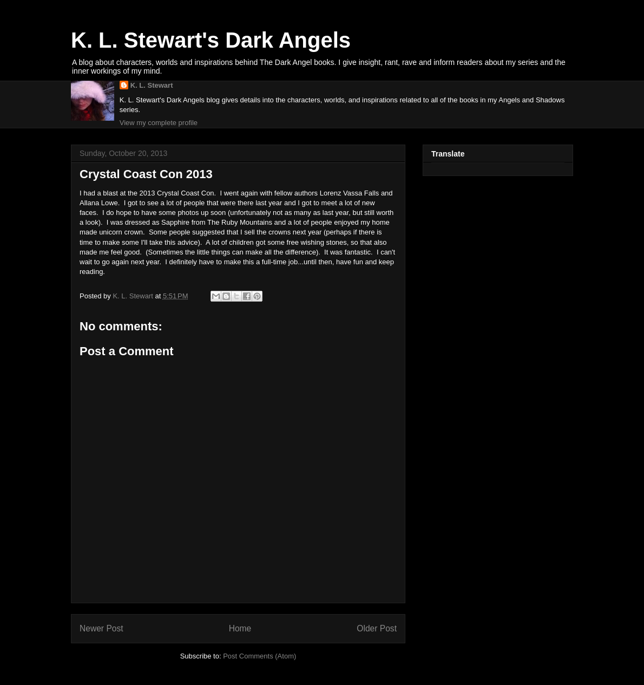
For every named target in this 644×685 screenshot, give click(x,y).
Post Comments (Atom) (259, 656)
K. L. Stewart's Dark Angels (211, 40)
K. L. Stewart (151, 85)
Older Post (377, 628)
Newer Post (101, 628)
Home (240, 628)
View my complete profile (159, 123)
